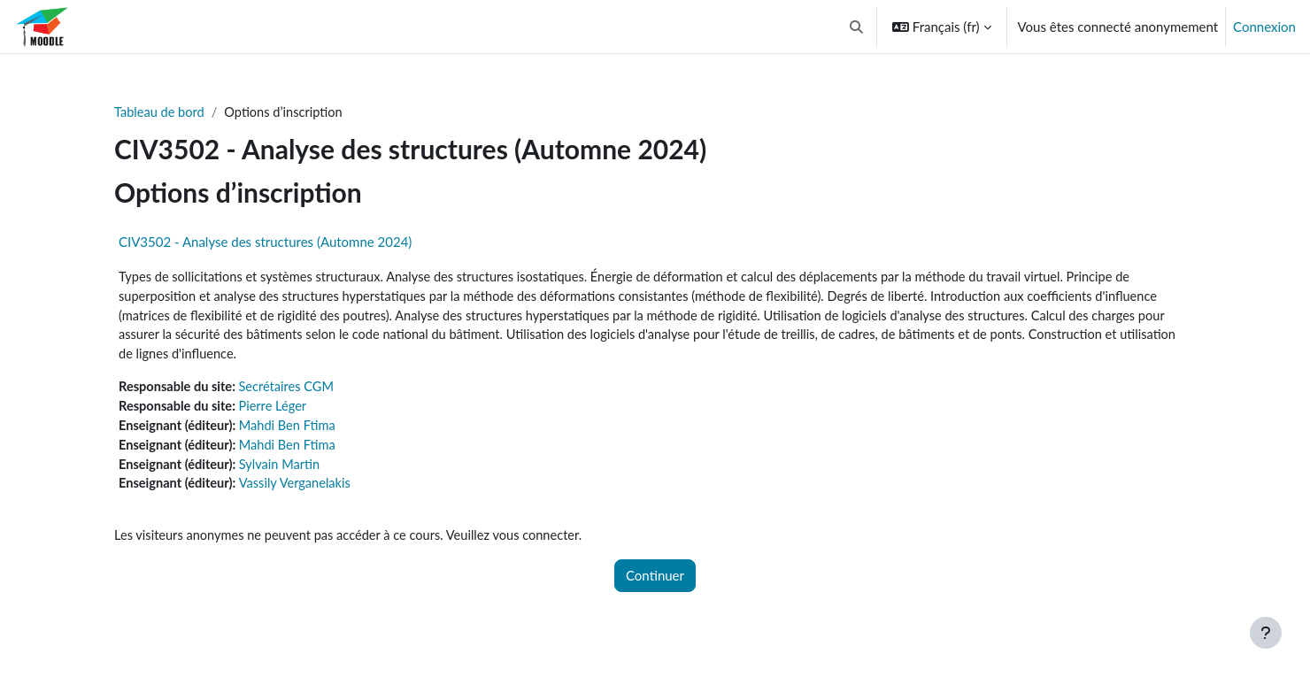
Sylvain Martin (284, 470)
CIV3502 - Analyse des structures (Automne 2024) (265, 242)
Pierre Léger (277, 411)
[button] (856, 26)
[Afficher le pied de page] (1266, 633)
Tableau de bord (160, 112)
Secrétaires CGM (292, 390)
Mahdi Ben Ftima (292, 430)
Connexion (1264, 27)
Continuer (655, 583)
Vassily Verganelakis (300, 490)
